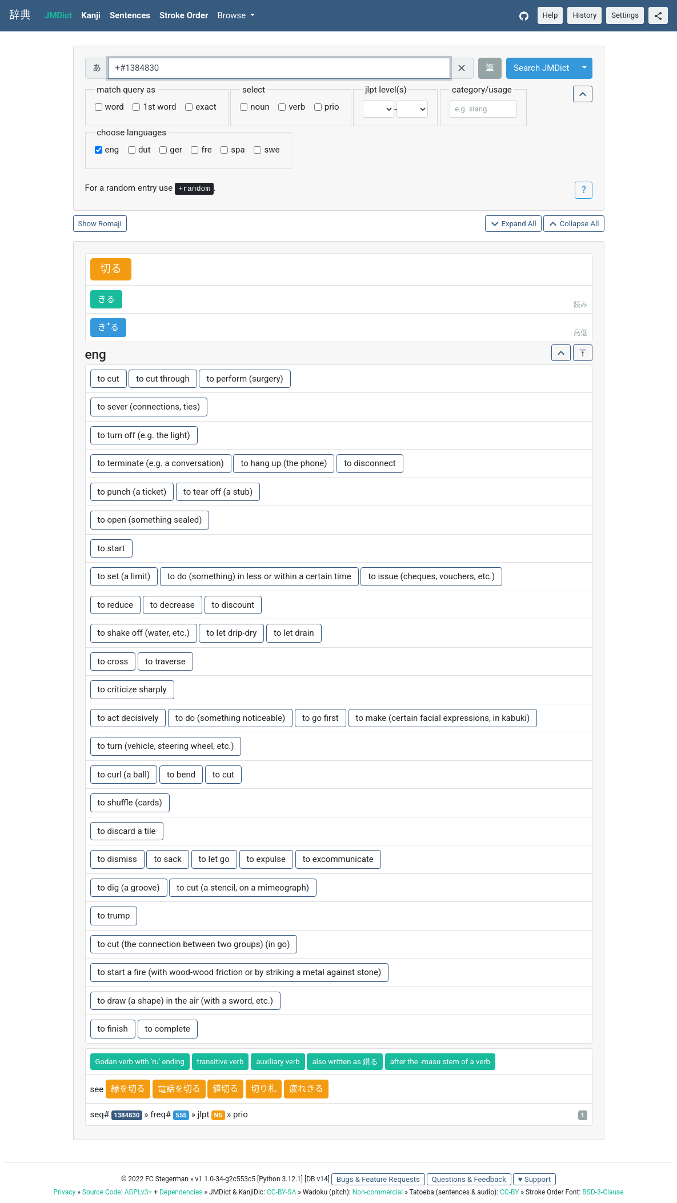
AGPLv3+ (139, 1192)
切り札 (264, 1089)
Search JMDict (541, 68)
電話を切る (179, 1089)
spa (238, 150)
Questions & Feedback (469, 1179)
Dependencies (180, 1192)
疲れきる (306, 1089)
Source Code (101, 1192)
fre (206, 150)
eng (112, 150)
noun (259, 107)
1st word (159, 107)
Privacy (64, 1192)
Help (550, 15)
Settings (625, 15)
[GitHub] (524, 16)
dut (144, 150)
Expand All (513, 224)
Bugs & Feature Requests (378, 1179)
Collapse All (573, 224)
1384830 (126, 1115)
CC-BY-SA (281, 1192)
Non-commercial (377, 1192)
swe (271, 150)
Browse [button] (232, 15)
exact (205, 107)
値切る (225, 1089)
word (114, 107)
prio (332, 107)
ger (176, 150)
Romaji (110, 223)
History (584, 15)
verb (297, 107)
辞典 (20, 15)
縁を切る (128, 1089)
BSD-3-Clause (602, 1192)
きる (106, 299)
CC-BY (509, 1192)
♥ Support (534, 1179)
